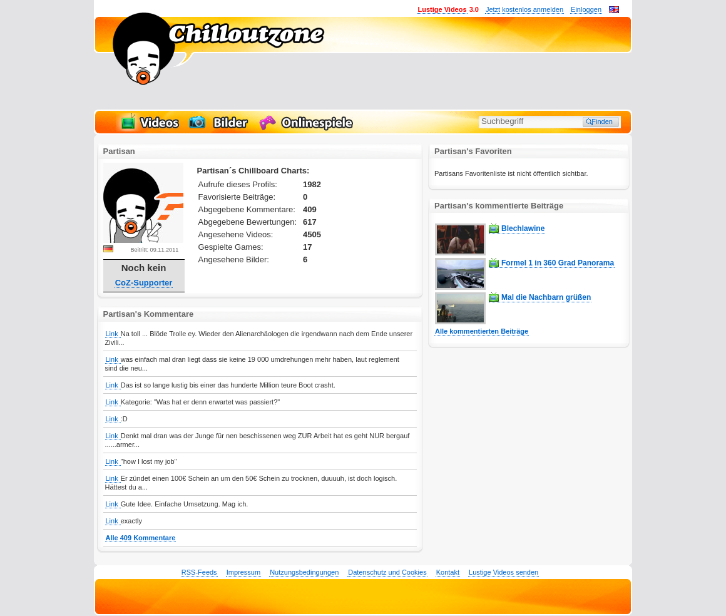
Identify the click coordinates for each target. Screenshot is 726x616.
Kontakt (447, 572)
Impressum (243, 572)
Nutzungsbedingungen (304, 572)
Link (113, 333)
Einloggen (586, 9)
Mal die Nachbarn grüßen (546, 297)
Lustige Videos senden (503, 572)
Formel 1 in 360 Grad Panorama (557, 263)
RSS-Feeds (199, 572)
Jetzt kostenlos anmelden (524, 9)
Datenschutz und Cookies (387, 572)
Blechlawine (522, 228)
